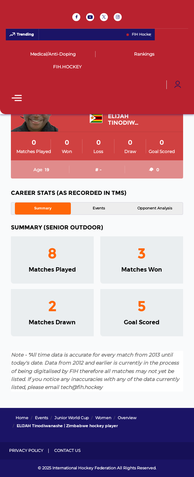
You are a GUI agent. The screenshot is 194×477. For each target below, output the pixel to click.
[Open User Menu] (177, 84)
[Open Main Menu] (17, 98)
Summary (43, 208)
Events (99, 208)
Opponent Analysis (154, 208)
